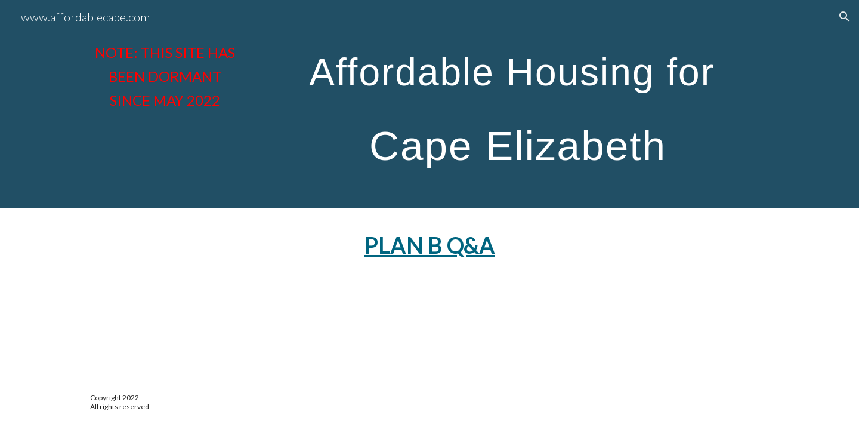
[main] (164, 76)
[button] (844, 16)
